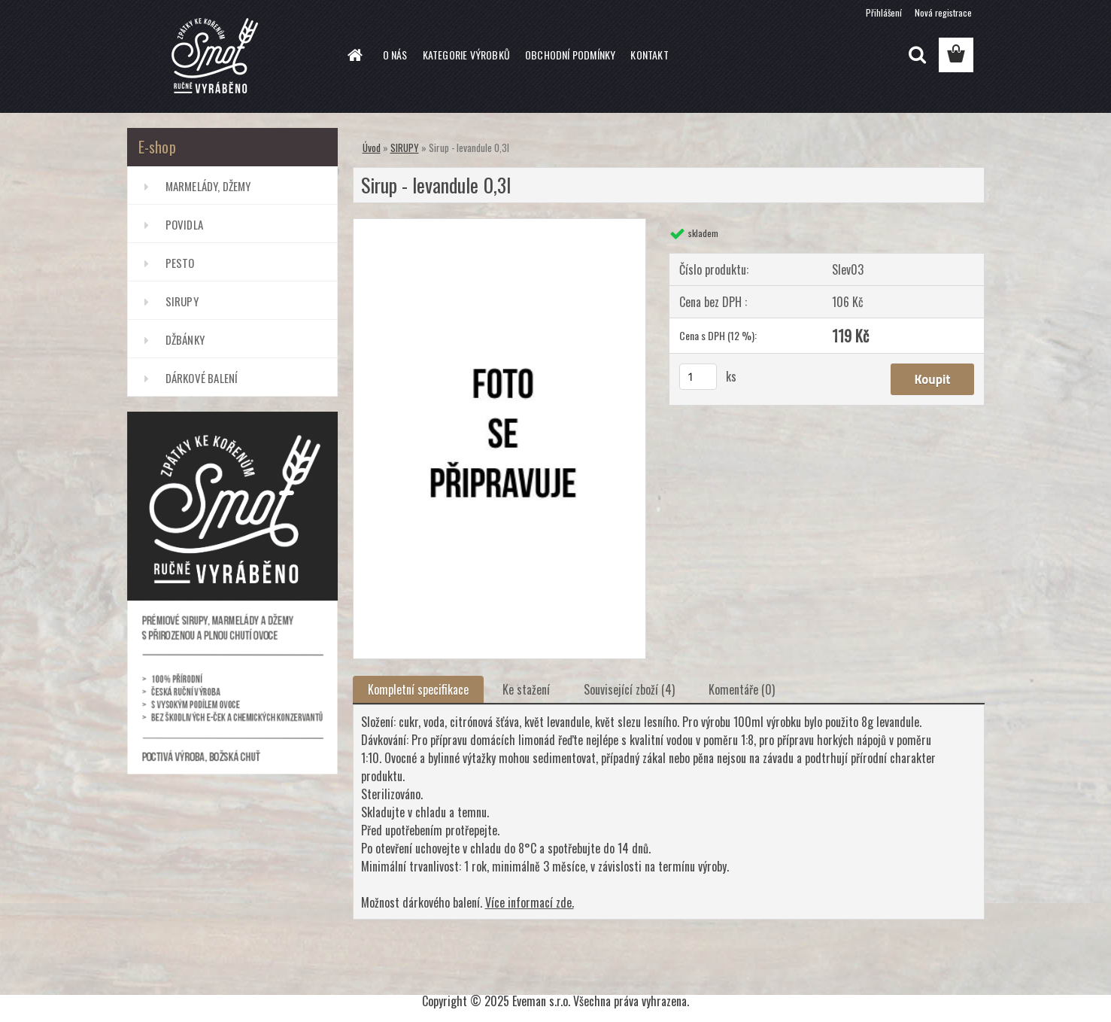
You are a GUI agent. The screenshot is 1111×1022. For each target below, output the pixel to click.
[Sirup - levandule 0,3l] (500, 225)
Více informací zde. (529, 902)
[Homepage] (354, 55)
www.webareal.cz (599, 974)
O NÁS (395, 54)
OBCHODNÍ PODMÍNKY (570, 54)
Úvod (372, 147)
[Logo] (230, 55)
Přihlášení (884, 12)
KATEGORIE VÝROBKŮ (466, 54)
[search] (917, 55)
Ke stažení (526, 689)
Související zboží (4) (629, 689)
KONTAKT (649, 54)
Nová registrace (943, 12)
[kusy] (698, 376)
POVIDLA (184, 224)
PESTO (180, 262)
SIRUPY (182, 301)
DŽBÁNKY (185, 339)
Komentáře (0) (742, 689)
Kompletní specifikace (418, 689)
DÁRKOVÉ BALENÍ (201, 378)
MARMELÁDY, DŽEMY (208, 186)
